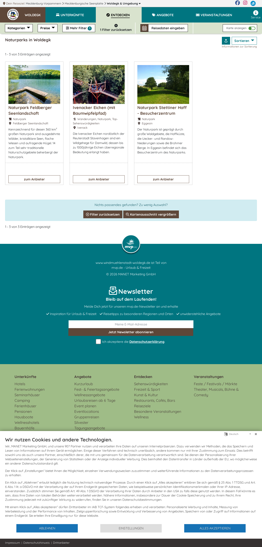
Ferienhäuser (25, 406)
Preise (45, 28)
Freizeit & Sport (147, 389)
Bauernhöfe (24, 428)
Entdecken (143, 376)
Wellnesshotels (27, 422)
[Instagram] (245, 3)
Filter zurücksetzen (103, 214)
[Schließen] (256, 434)
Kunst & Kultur (146, 395)
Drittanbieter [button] (61, 543)
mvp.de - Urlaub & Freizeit (131, 268)
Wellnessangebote (89, 395)
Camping (22, 400)
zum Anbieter (34, 179)
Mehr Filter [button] (79, 28)
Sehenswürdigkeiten (151, 384)
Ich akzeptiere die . (131, 341)
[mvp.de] (253, 3)
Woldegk (124, 3)
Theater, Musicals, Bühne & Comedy (216, 392)
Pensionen (23, 411)
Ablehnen (47, 528)
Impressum (12, 543)
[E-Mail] (131, 324)
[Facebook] (237, 3)
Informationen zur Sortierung (239, 46)
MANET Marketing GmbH (137, 274)
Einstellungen (131, 528)
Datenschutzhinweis (36, 543)
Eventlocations (86, 411)
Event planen (85, 406)
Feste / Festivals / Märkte (215, 384)
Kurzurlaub (83, 384)
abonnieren (131, 332)
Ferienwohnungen (30, 389)
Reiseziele (142, 406)
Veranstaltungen (209, 376)
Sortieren (242, 41)
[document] (131, 480)
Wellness (141, 417)
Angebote (82, 376)
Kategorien (17, 28)
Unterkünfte (25, 376)
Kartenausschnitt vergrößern (151, 214)
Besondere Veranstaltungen (157, 411)
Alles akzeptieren (215, 528)
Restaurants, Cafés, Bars (154, 400)
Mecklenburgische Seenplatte (84, 3)
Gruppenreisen (86, 417)
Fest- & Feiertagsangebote (96, 389)
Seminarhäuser (27, 395)
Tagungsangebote (89, 428)
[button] (35, 13)
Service (256, 14)
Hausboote (24, 417)
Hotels (20, 384)
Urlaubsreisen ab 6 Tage (94, 400)
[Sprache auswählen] (226, 434)
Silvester (81, 422)
